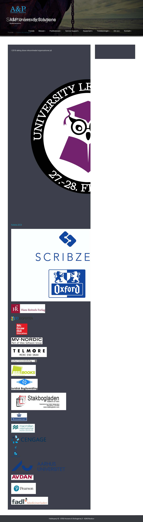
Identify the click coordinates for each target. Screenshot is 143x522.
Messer (42, 31)
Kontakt (127, 31)
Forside (31, 31)
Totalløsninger (103, 31)
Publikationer (55, 31)
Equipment (88, 31)
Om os (117, 31)
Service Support (72, 31)
